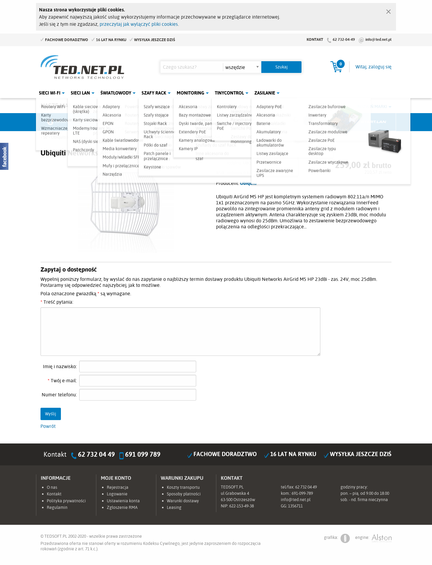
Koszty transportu (183, 487)
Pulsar (193, 122)
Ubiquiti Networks (58, 122)
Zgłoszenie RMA (122, 507)
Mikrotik (103, 122)
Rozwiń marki (372, 106)
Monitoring (190, 93)
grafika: (337, 538)
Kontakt (315, 39)
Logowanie (117, 494)
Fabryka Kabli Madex (148, 122)
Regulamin (57, 507)
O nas (52, 487)
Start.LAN (373, 122)
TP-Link (238, 122)
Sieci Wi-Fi (49, 93)
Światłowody (115, 93)
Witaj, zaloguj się (374, 67)
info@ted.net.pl (378, 39)
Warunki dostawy (183, 500)
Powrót (48, 426)
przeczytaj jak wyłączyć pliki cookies (139, 24)
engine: (373, 538)
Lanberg (328, 122)
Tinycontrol (229, 93)
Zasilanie (264, 93)
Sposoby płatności (184, 494)
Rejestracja (117, 487)
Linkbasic (283, 122)
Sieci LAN (80, 93)
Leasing (174, 507)
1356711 (295, 506)
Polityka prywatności (66, 500)
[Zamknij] (388, 10)
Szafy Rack (154, 93)
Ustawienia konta (123, 500)
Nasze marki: (59, 105)
